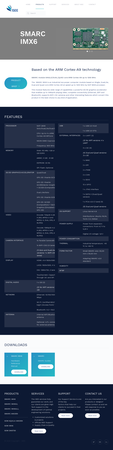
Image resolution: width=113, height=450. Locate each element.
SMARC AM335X (11, 414)
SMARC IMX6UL (11, 404)
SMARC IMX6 (10, 399)
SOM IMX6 (8, 426)
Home (28, 4)
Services (65, 4)
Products (40, 4)
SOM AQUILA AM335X (13, 421)
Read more (39, 431)
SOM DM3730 (10, 430)
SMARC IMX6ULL (11, 409)
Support (52, 4)
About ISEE (78, 4)
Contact (92, 4)
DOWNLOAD (18, 374)
